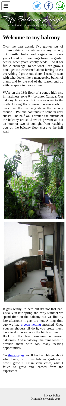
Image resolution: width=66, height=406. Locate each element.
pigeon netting (31, 324)
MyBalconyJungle (43, 398)
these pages (16, 355)
